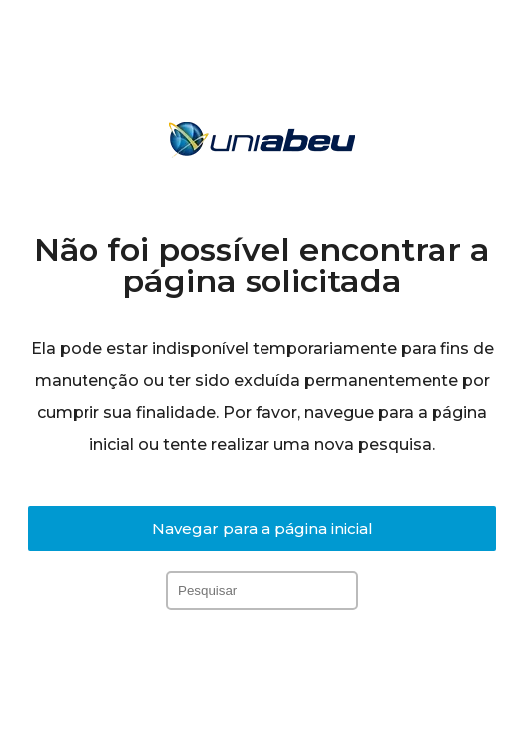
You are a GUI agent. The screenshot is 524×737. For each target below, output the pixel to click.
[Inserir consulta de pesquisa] (262, 590)
